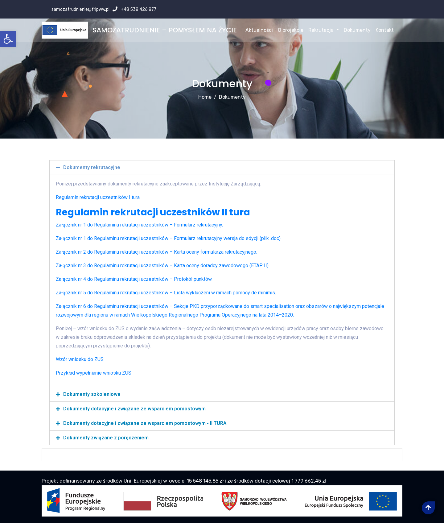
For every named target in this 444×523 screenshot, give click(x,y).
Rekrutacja (323, 30)
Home (205, 97)
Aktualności (259, 30)
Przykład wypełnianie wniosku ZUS (93, 373)
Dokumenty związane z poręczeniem (106, 438)
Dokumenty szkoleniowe (92, 394)
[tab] (222, 167)
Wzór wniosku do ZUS (80, 359)
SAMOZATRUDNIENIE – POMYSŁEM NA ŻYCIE (164, 30)
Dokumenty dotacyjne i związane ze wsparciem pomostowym (134, 409)
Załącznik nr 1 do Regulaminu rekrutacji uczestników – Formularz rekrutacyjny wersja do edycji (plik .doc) (168, 238)
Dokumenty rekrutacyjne (91, 167)
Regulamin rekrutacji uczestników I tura (98, 197)
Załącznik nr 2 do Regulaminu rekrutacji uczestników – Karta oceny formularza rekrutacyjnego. (156, 252)
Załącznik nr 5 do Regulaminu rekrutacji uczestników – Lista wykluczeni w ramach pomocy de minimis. (166, 293)
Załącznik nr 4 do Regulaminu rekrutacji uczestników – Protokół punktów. (134, 279)
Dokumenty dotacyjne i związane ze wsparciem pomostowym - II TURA (145, 423)
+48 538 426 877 (138, 9)
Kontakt (385, 30)
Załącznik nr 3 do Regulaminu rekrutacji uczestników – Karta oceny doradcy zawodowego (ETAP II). (162, 265)
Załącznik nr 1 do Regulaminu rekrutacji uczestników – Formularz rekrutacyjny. (139, 225)
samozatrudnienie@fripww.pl (80, 9)
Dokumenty (357, 30)
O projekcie (290, 30)
